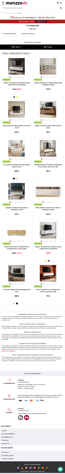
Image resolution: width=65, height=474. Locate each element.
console (4, 350)
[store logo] (31, 2)
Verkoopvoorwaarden (7, 458)
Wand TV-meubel (28, 33)
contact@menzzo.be (23, 410)
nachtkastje (12, 350)
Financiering (5, 440)
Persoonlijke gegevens (8, 455)
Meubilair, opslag (10, 13)
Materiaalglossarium (7, 437)
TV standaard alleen (9, 33)
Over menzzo (5, 452)
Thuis (3, 13)
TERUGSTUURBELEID (8, 434)
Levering (4, 430)
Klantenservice (6, 443)
